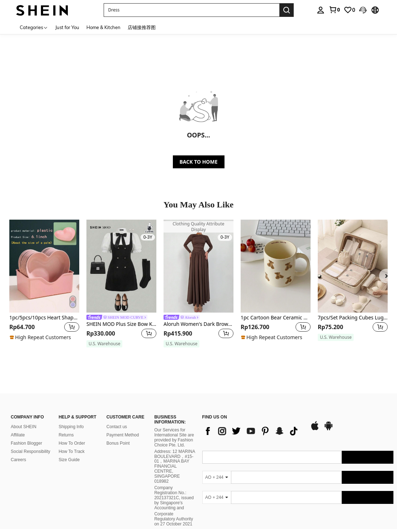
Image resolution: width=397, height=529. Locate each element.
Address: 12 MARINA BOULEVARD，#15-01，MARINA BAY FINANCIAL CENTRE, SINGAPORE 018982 (174, 466)
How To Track (71, 451)
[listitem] (44, 284)
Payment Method (123, 434)
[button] (191, 10)
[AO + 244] (216, 477)
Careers (18, 459)
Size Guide (69, 459)
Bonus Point (118, 443)
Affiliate (18, 434)
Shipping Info (71, 426)
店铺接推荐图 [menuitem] (142, 27)
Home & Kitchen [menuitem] (103, 27)
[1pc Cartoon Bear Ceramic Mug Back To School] (276, 266)
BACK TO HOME (199, 161)
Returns (66, 434)
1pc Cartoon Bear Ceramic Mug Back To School (276, 318)
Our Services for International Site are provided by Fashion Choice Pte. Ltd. (174, 437)
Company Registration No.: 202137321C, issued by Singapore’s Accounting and (174, 497)
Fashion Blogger (26, 443)
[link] (334, 9)
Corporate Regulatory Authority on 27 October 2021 (173, 518)
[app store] (315, 429)
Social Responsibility (30, 451)
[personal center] (320, 10)
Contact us (117, 426)
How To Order (71, 443)
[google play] (328, 429)
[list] (252, 431)
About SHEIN (23, 426)
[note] (41, 337)
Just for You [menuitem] (67, 27)
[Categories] (34, 27)
